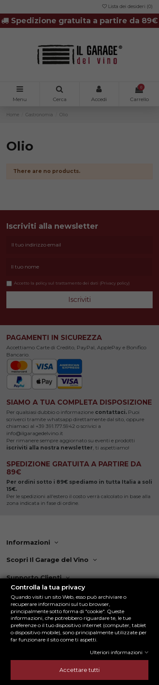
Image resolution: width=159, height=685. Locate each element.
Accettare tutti (79, 669)
